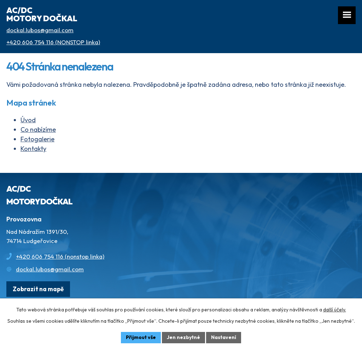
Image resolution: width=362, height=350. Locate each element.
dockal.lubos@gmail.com (40, 30)
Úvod (28, 120)
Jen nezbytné (183, 337)
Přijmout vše (141, 337)
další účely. (334, 309)
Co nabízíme (38, 129)
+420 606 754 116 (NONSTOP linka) (53, 42)
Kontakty (33, 149)
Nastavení (223, 337)
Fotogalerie (37, 139)
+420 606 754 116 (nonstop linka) (60, 256)
